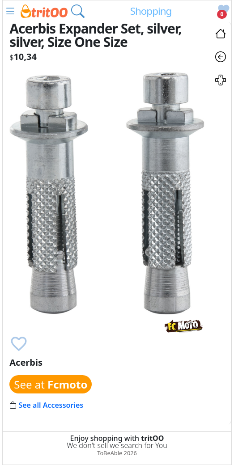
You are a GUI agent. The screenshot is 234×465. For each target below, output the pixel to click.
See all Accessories (50, 405)
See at (50, 384)
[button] (10, 11)
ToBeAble (109, 453)
